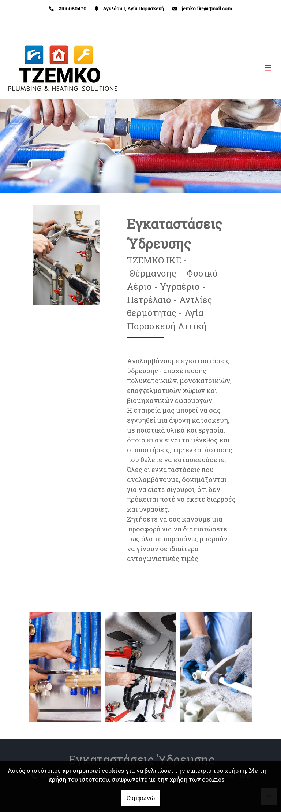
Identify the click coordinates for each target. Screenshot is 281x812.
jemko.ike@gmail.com (207, 8)
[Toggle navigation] (208, 68)
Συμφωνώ (140, 798)
